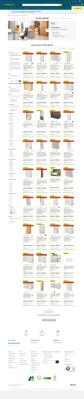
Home (10, 15)
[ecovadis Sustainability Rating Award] (39, 386)
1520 (12, 135)
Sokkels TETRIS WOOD (15, 63)
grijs (12, 207)
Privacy (32, 376)
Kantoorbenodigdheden (12, 353)
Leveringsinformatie (23, 360)
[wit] (52, 63)
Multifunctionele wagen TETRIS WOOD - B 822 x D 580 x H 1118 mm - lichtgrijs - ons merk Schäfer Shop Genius (55, 239)
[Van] (10, 81)
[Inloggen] (77, 5)
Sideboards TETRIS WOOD (15, 62)
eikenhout (13, 213)
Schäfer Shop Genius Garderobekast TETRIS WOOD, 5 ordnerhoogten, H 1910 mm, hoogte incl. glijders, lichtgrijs (55, 211)
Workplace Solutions (34, 378)
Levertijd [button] (10, 94)
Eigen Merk (13, 88)
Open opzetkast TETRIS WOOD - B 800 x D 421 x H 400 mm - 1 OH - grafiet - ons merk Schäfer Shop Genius (55, 125)
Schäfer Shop (33, 351)
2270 (12, 137)
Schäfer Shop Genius (15, 75)
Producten (10, 351)
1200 (12, 120)
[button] (78, 8)
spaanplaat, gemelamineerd (15, 219)
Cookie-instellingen (34, 362)
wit (12, 208)
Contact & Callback (23, 353)
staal (11, 222)
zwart (12, 212)
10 (11, 202)
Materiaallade (13, 110)
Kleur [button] (10, 205)
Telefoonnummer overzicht (24, 364)
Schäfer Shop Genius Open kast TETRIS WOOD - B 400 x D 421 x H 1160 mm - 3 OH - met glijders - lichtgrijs (28, 211)
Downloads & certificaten (35, 364)
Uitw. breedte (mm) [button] (12, 149)
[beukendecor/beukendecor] (27, 63)
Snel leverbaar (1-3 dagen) (14, 97)
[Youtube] (75, 394)
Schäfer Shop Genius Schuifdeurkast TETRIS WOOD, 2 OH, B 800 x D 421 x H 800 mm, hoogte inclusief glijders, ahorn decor (28, 96)
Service (20, 351)
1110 (11, 166)
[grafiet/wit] (32, 63)
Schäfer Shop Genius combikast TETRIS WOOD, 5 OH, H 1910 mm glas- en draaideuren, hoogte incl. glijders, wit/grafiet (41, 125)
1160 (11, 132)
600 (11, 126)
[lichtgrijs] (54, 63)
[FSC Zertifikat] (55, 387)
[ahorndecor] (59, 63)
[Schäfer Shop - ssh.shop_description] (6, 5)
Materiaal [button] (10, 216)
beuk (12, 209)
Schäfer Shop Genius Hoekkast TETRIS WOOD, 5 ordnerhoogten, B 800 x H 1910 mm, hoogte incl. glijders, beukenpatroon (28, 239)
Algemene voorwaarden (35, 353)
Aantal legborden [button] (12, 193)
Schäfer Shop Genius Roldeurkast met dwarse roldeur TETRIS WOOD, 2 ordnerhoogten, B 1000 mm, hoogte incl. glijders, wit (55, 67)
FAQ (20, 357)
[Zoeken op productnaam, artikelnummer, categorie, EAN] (41, 5)
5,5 (11, 189)
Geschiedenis (33, 367)
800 (12, 118)
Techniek (10, 364)
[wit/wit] (30, 63)
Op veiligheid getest (68, 364)
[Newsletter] (49, 361)
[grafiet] (72, 92)
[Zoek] (61, 5)
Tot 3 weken (13, 100)
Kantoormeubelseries (24, 15)
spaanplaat (12, 221)
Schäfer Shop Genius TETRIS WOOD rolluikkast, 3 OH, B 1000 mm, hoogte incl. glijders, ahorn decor (55, 154)
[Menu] (74, 366)
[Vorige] (9, 30)
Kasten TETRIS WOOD (15, 58)
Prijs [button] (9, 78)
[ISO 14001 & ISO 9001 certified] (31, 387)
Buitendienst (33, 357)
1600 (12, 156)
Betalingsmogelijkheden (69, 351)
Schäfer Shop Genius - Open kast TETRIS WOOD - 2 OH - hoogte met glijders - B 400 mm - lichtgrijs (28, 125)
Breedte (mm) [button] (11, 113)
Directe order (22, 355)
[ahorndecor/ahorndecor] (70, 63)
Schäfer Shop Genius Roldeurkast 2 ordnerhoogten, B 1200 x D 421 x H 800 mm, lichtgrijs (55, 268)
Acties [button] (10, 86)
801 (11, 152)
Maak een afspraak (57, 342)
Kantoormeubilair (16, 15)
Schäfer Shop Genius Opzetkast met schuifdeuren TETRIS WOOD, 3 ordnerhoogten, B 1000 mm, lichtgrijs (41, 268)
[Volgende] (47, 30)
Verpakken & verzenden (12, 367)
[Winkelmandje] (82, 5)
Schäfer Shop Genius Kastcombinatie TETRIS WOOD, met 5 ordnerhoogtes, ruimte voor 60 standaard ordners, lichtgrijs (42, 239)
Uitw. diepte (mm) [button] (12, 173)
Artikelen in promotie (15, 91)
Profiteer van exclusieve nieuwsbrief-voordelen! (51, 351)
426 (11, 116)
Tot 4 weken (13, 101)
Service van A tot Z (23, 362)
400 (11, 115)
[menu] (75, 1)
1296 (11, 133)
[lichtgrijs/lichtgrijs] (25, 63)
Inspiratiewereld (34, 369)
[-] (16, 81)
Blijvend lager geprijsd (15, 90)
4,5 (11, 186)
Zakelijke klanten (74, 1)
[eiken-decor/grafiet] (45, 235)
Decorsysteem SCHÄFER (14, 107)
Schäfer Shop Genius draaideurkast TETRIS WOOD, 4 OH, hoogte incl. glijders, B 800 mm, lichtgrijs (69, 296)
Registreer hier (80, 10)
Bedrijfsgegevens (34, 355)
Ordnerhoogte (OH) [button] (12, 179)
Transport (63, 397)
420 (11, 175)
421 (11, 142)
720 (11, 128)
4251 (11, 146)
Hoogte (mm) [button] (11, 123)
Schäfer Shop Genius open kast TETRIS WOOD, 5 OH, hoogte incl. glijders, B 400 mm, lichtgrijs (55, 96)
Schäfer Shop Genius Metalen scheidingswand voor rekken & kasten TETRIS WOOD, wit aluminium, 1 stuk (55, 180)
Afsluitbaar (13, 109)
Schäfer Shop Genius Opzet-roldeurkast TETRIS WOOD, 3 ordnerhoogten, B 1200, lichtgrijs (69, 182)
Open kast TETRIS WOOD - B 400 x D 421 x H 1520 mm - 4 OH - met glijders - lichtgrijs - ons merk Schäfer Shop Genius (42, 154)
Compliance (33, 360)
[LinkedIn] (73, 394)
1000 (12, 119)
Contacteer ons (34, 342)
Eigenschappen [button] (12, 104)
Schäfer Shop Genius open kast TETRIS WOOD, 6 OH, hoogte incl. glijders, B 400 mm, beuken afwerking (42, 182)
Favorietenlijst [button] (31, 77)
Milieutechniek (11, 360)
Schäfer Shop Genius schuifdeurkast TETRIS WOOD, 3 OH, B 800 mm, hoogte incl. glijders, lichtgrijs (28, 154)
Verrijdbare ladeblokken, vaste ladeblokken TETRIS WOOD (15, 69)
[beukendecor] (45, 63)
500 (11, 143)
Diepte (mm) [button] (11, 140)
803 (11, 145)
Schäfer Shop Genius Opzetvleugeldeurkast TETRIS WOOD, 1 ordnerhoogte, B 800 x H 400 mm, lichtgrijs (28, 296)
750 (11, 129)
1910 (11, 136)
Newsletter (33, 371)
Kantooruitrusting (11, 357)
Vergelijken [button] (25, 77)
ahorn (12, 211)
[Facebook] (71, 394)
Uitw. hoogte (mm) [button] (12, 159)
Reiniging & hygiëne (12, 362)
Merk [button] (9, 73)
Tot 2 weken (13, 99)
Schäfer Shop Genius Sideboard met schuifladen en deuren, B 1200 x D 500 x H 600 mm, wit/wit (55, 296)
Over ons (32, 374)
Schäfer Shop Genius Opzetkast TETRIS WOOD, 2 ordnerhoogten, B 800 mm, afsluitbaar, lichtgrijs (68, 239)
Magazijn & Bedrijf (40, 397)
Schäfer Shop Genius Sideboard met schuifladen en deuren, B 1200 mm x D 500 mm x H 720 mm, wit (69, 268)
